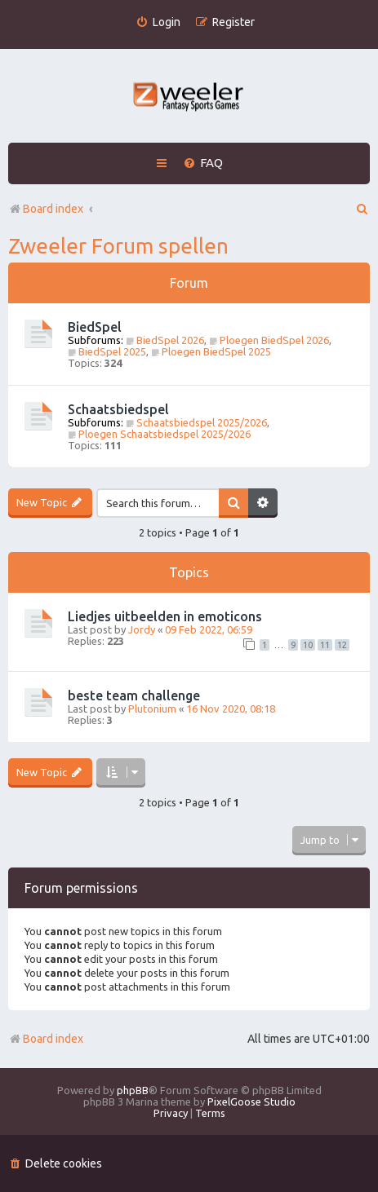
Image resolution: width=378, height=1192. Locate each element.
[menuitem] (158, 22)
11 (325, 645)
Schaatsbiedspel (118, 409)
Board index (45, 1038)
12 (342, 645)
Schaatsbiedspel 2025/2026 (196, 422)
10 (308, 645)
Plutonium (152, 708)
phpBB (133, 1090)
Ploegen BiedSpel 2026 (269, 340)
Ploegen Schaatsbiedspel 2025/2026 (159, 433)
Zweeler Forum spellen (118, 246)
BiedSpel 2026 (165, 340)
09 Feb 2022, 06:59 (208, 629)
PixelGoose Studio (251, 1101)
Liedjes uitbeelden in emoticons (165, 616)
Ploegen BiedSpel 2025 (211, 351)
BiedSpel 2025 (107, 351)
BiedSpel (95, 327)
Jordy (141, 629)
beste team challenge (134, 695)
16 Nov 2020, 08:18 (230, 708)
